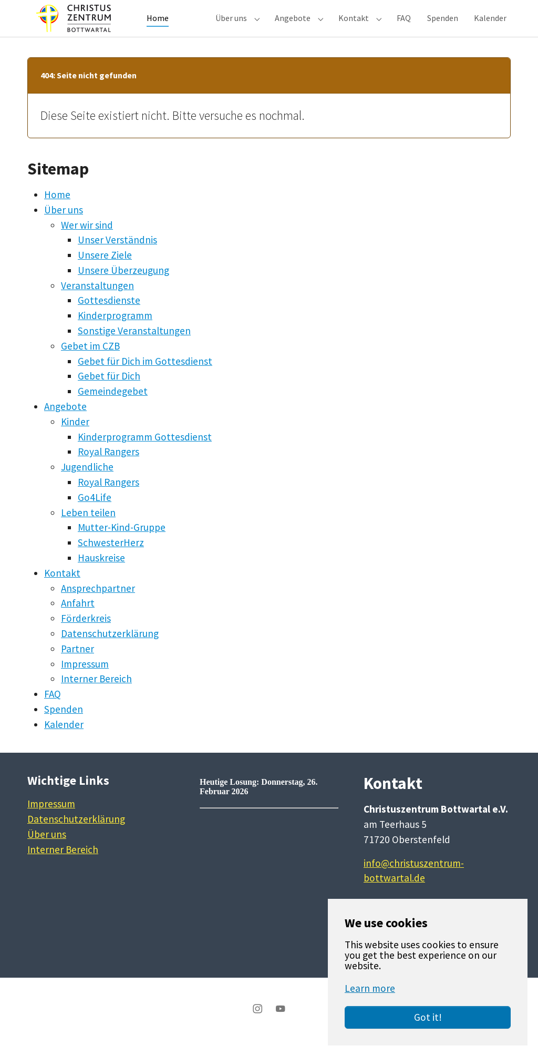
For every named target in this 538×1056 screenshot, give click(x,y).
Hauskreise (101, 573)
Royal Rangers (108, 467)
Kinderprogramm (115, 331)
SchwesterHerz (111, 558)
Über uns (63, 225)
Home (57, 210)
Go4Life (94, 513)
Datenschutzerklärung (110, 649)
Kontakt (62, 588)
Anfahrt (78, 618)
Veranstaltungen (97, 301)
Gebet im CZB (90, 361)
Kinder (75, 437)
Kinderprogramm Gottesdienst (145, 452)
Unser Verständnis (117, 255)
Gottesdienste (109, 316)
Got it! (428, 1017)
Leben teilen (88, 528)
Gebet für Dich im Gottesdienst (145, 377)
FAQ (52, 709)
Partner (77, 664)
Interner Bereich (96, 694)
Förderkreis (86, 634)
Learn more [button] (370, 988)
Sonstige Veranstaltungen (134, 346)
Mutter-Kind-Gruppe (121, 543)
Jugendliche (87, 482)
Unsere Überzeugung (123, 286)
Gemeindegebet (113, 407)
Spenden (63, 725)
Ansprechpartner (98, 604)
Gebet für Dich (109, 391)
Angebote (65, 422)
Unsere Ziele (105, 270)
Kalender (64, 740)
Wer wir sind (87, 240)
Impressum (85, 679)
